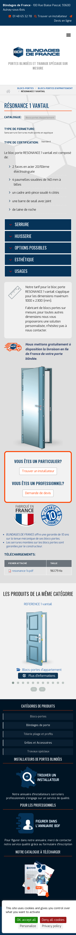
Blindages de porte (38, 725)
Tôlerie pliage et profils (38, 734)
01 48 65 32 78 (22, 16)
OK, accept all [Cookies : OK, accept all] (26, 920)
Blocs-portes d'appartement (55, 88)
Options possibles (30, 247)
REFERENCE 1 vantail (38, 604)
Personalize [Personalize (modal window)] (28, 926)
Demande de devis (38, 493)
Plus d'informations (39, 676)
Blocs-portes (25, 88)
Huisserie (22, 236)
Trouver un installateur (50, 16)
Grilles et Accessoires (38, 743)
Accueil (8, 91)
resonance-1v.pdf (22, 571)
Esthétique (24, 259)
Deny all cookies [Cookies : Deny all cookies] (53, 920)
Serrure (21, 224)
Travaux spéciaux (38, 751)
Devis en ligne (63, 21)
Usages (20, 271)
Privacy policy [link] (51, 926)
